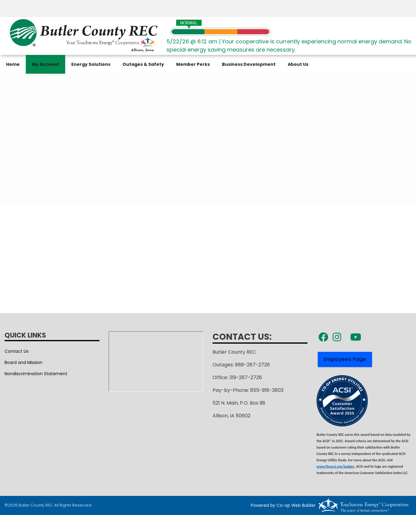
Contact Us (17, 351)
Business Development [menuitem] (249, 64)
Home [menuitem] (13, 64)
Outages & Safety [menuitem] (143, 64)
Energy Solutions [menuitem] (90, 64)
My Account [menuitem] (45, 64)
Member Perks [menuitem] (193, 64)
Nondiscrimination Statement (36, 374)
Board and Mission (23, 362)
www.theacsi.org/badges (335, 466)
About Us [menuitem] (298, 64)
